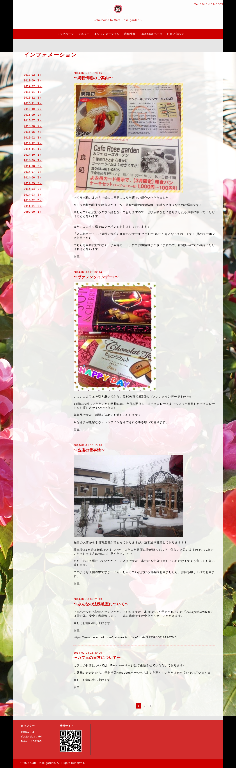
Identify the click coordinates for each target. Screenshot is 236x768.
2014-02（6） (33, 200)
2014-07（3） (33, 171)
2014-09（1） (33, 160)
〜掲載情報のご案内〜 (93, 78)
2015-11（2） (33, 103)
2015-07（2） (33, 120)
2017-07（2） (33, 86)
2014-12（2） (33, 143)
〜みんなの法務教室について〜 (101, 604)
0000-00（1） (33, 211)
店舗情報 (129, 34)
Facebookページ (151, 34)
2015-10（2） (33, 109)
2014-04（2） (33, 189)
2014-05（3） (33, 183)
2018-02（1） (33, 74)
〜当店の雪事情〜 (89, 450)
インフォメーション (107, 34)
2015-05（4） (33, 131)
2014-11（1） (33, 149)
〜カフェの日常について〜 (97, 658)
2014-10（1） (33, 154)
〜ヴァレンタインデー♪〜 (96, 277)
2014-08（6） (33, 166)
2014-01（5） (33, 206)
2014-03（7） (33, 194)
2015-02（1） (33, 137)
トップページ (65, 34)
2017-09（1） (33, 80)
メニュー (84, 34)
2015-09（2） (33, 114)
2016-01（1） (33, 92)
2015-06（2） (33, 126)
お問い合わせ (175, 34)
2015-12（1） (33, 97)
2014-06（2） (33, 177)
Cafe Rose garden (42, 762)
